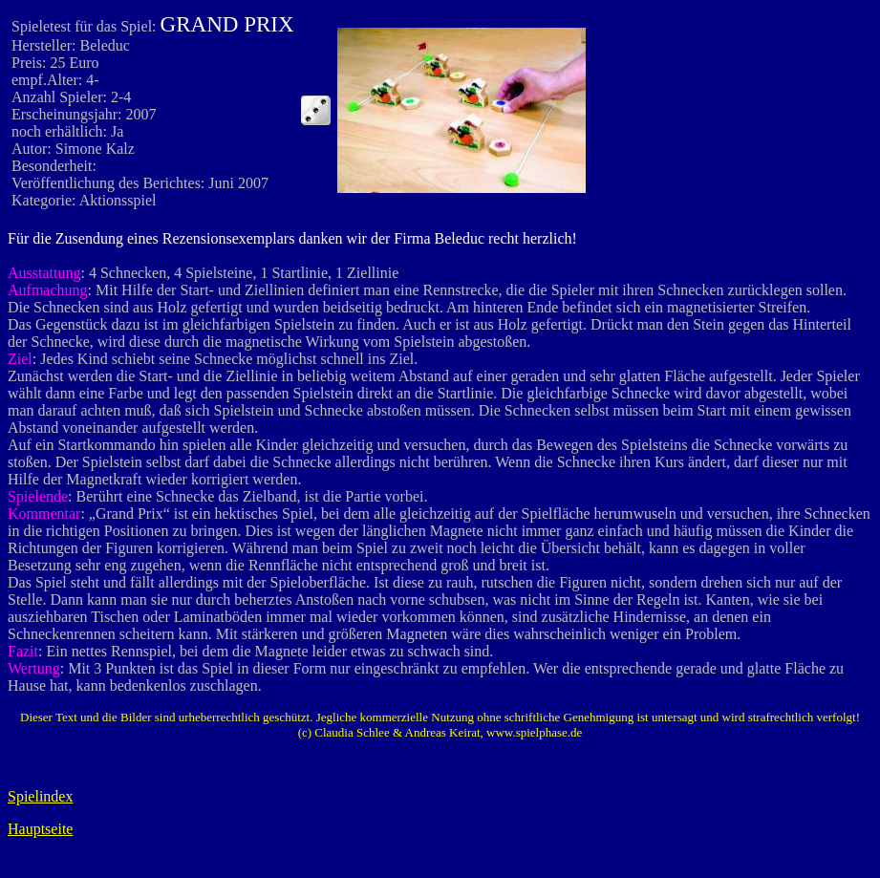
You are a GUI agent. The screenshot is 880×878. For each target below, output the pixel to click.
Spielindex (40, 796)
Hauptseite (40, 829)
